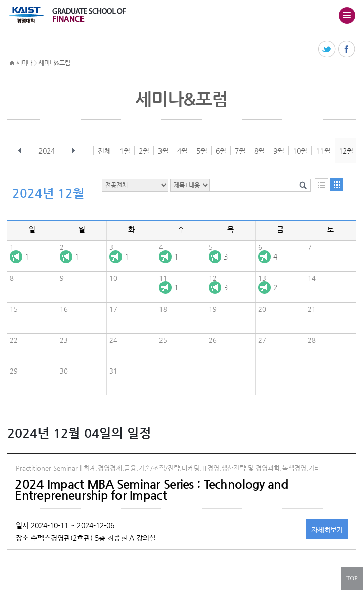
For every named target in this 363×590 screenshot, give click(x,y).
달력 (336, 184)
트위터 (327, 49)
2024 (47, 150)
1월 (124, 150)
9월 (278, 150)
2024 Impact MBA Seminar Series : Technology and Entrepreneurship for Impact (151, 489)
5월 (201, 150)
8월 (259, 150)
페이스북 (347, 49)
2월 (144, 150)
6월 (221, 150)
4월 (182, 150)
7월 (240, 150)
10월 (300, 150)
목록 (321, 184)
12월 (346, 150)
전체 (104, 150)
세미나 (24, 62)
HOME (12, 63)
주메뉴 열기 (347, 15)
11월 (323, 150)
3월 (163, 150)
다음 (73, 150)
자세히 (327, 530)
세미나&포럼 (54, 62)
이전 (19, 150)
